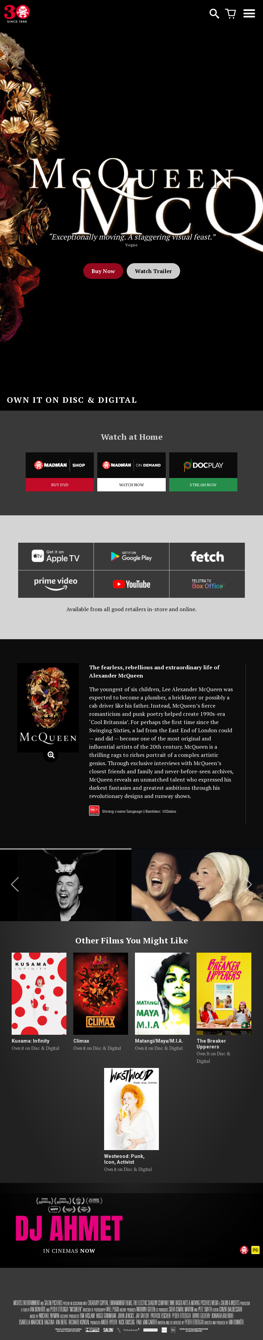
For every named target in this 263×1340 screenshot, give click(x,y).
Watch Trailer (153, 271)
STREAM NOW (203, 484)
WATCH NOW (131, 484)
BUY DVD (59, 484)
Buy (103, 271)
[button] (15, 884)
